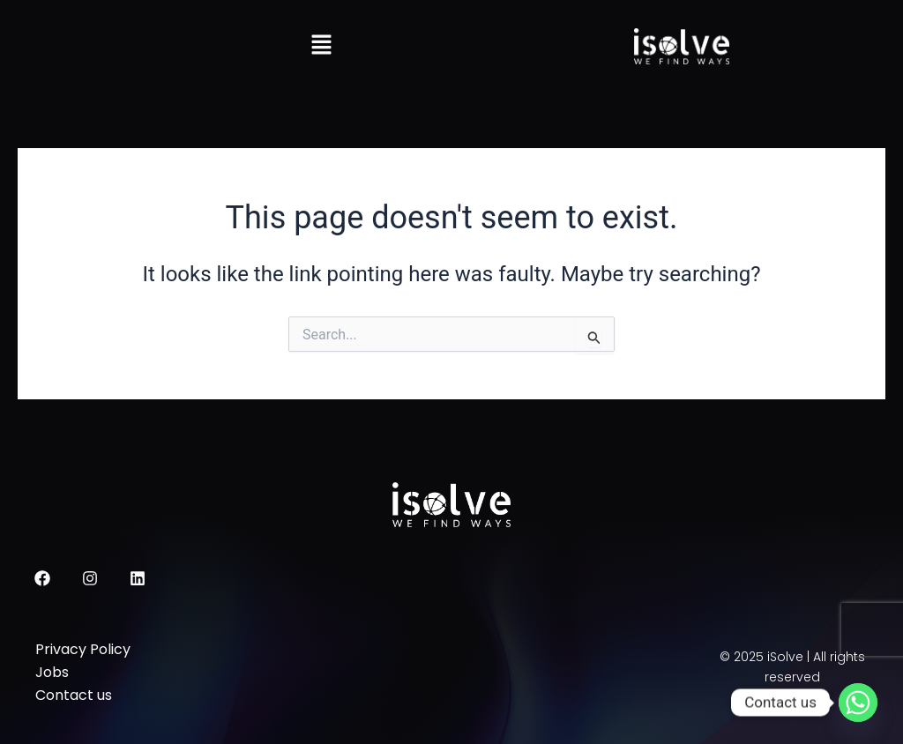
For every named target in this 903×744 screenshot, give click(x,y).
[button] (321, 45)
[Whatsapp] (858, 702)
